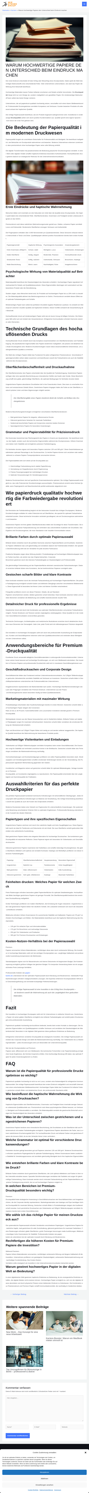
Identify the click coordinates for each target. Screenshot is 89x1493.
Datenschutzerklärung (46, 1490)
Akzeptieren (44, 1472)
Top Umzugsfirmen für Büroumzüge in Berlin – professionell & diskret (24, 1370)
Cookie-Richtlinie (33, 1490)
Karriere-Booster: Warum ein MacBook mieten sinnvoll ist (64, 1339)
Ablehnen (44, 1479)
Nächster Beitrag (71, 1294)
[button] (85, 1452)
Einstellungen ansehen (44, 1485)
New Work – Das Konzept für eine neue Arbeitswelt (22, 1333)
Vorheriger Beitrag (18, 1294)
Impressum (57, 1490)
